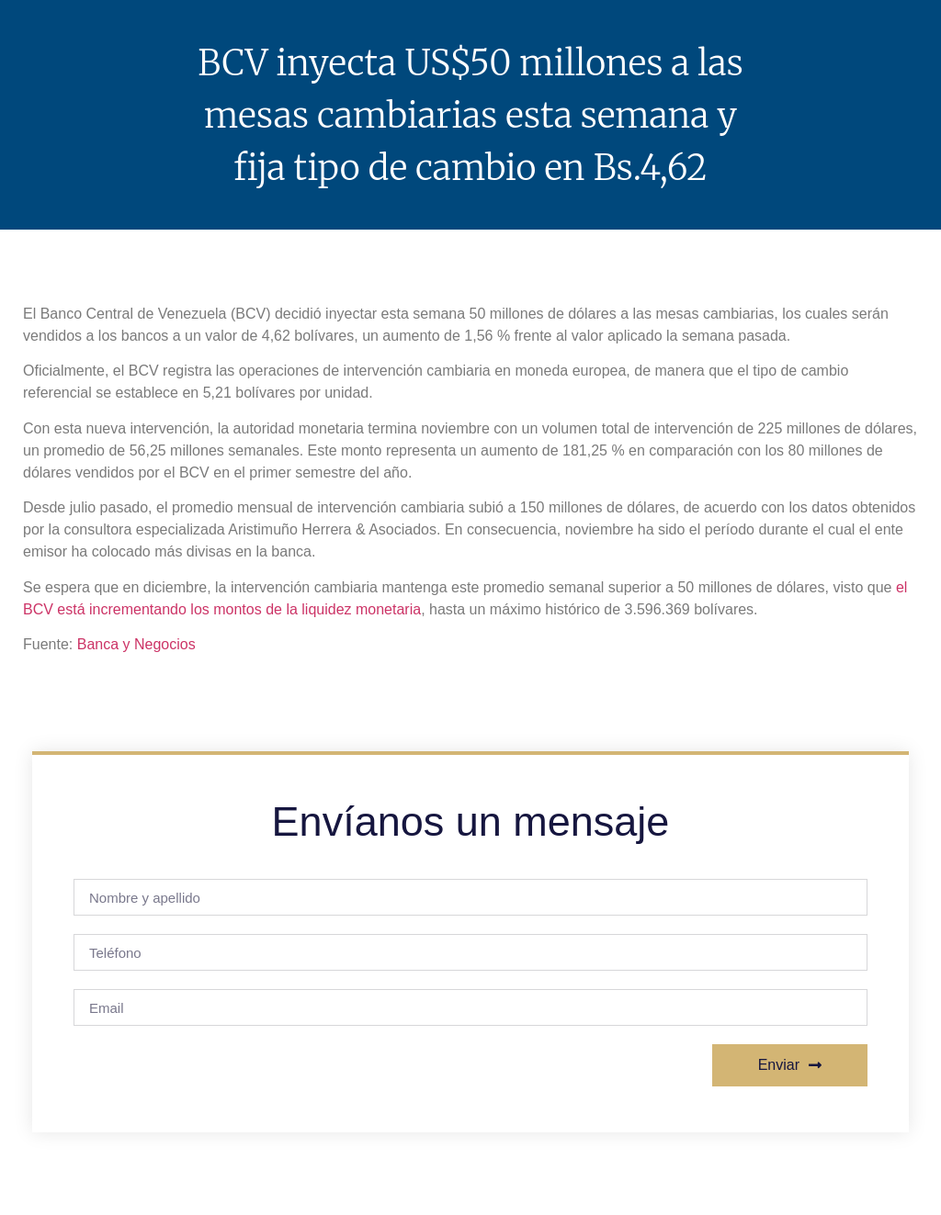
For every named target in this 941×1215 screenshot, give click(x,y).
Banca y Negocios (136, 644)
